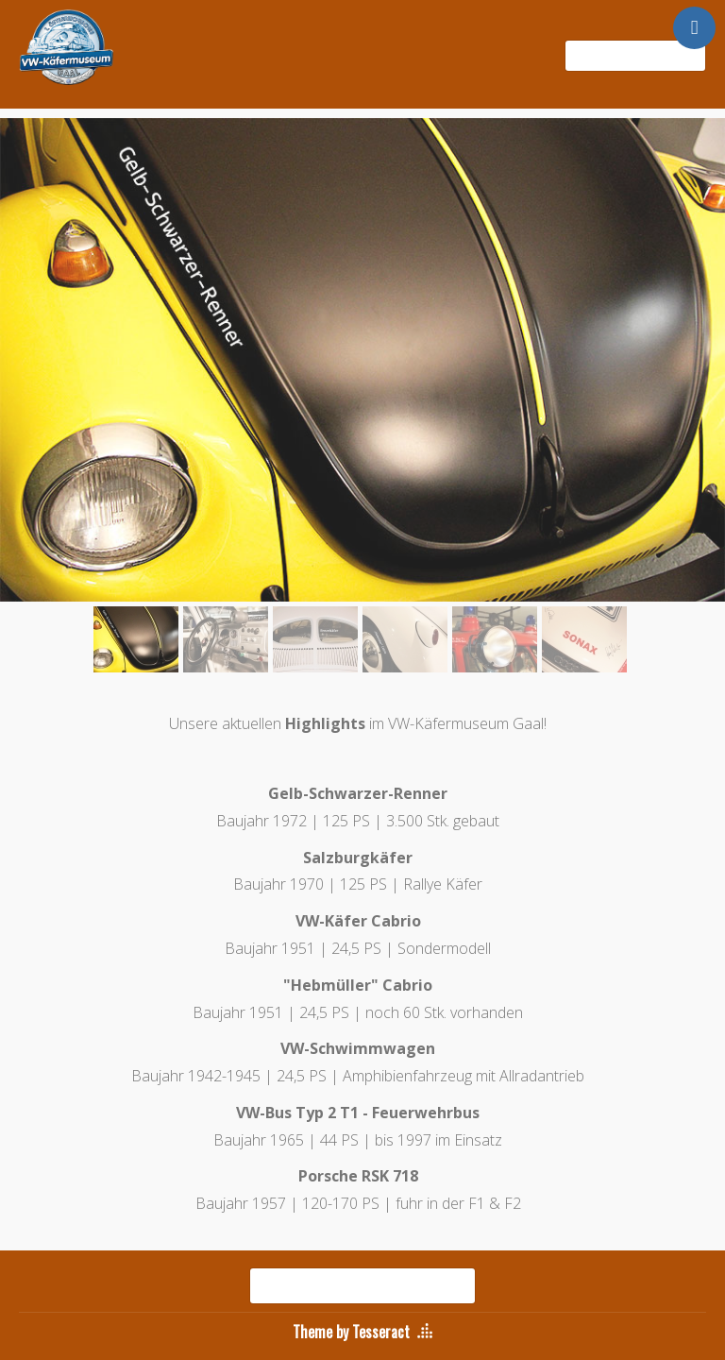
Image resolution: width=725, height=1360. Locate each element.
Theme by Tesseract (351, 1331)
